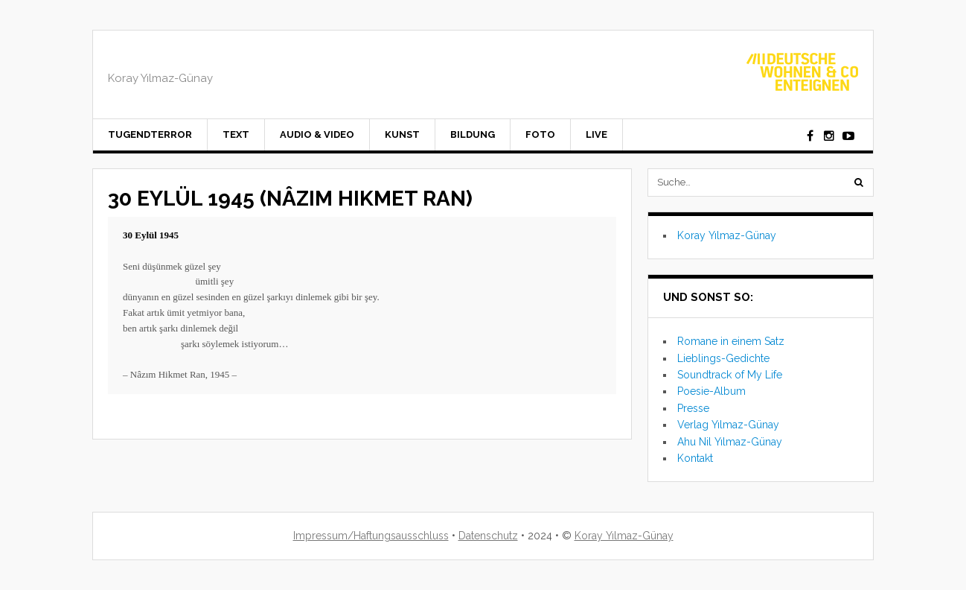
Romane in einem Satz (730, 341)
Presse (693, 408)
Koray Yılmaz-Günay (726, 235)
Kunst (402, 134)
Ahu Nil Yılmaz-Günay (729, 442)
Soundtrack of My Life (729, 375)
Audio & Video (317, 134)
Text (236, 134)
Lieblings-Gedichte (723, 358)
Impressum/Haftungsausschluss (371, 536)
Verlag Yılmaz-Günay (728, 425)
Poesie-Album (711, 391)
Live (596, 134)
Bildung (472, 134)
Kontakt (695, 458)
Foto (540, 134)
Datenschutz (488, 536)
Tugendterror (150, 134)
